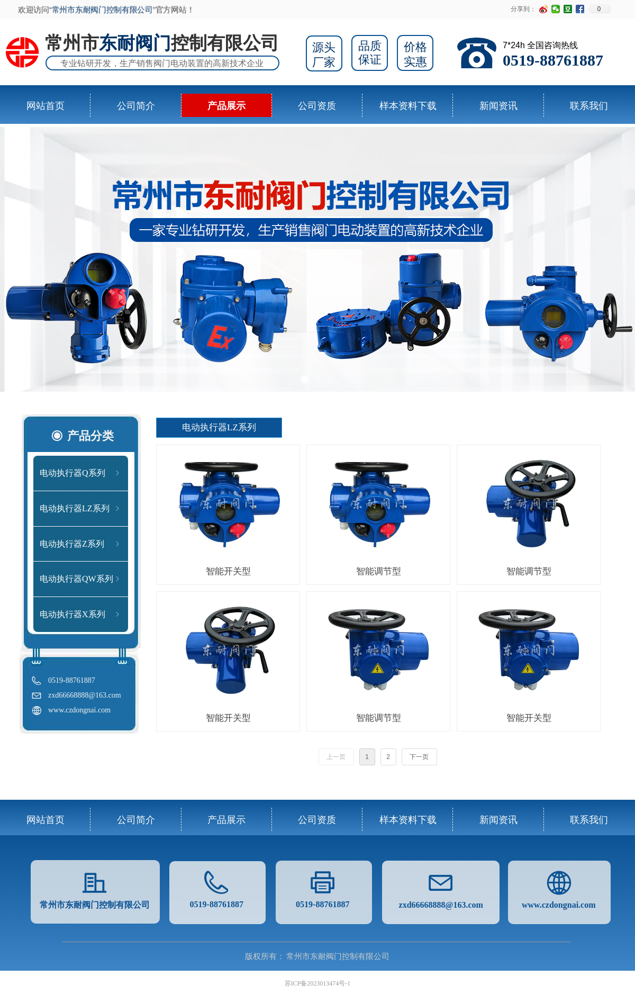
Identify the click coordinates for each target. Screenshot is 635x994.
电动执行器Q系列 (81, 473)
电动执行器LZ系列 (81, 509)
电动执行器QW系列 (81, 579)
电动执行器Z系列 (81, 544)
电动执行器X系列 (81, 614)
